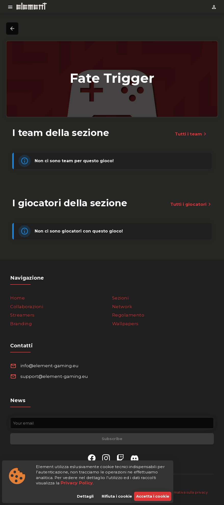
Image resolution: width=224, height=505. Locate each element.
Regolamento (128, 315)
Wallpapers (125, 323)
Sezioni (120, 298)
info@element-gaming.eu (49, 365)
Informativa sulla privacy (187, 492)
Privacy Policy (77, 482)
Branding (21, 323)
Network (122, 306)
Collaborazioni (26, 306)
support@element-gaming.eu (54, 376)
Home (17, 298)
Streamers (22, 315)
